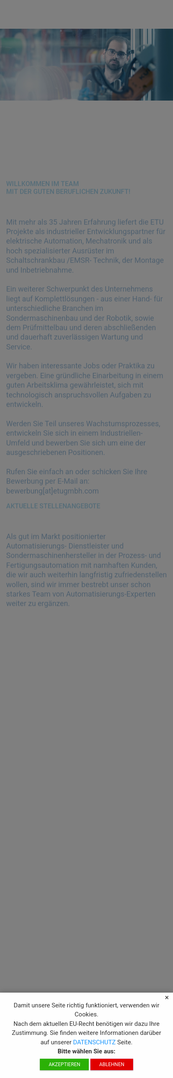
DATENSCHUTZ (95, 1044)
